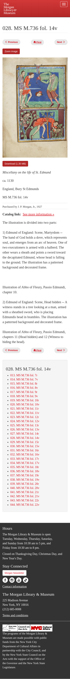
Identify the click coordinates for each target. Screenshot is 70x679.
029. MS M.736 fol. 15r (24, 442)
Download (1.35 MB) (15, 163)
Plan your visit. (11, 19)
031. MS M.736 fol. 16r (24, 450)
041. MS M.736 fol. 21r (24, 492)
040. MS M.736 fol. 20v (24, 488)
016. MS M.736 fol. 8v (24, 387)
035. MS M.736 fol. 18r (24, 467)
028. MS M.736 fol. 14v (24, 438)
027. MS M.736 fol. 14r (24, 433)
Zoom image (11, 51)
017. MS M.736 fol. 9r (23, 392)
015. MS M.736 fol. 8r (23, 383)
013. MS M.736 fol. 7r (23, 375)
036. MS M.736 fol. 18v (24, 471)
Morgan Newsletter (14, 573)
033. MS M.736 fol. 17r (24, 458)
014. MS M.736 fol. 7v (24, 379)
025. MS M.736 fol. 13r (24, 425)
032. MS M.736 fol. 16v (24, 454)
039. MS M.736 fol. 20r (24, 483)
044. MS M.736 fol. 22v (24, 504)
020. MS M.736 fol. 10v (24, 404)
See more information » (38, 214)
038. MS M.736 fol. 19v (24, 479)
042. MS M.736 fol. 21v (24, 496)
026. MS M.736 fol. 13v (24, 429)
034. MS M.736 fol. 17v (24, 463)
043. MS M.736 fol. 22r (24, 500)
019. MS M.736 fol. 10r (24, 400)
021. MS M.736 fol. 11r (24, 408)
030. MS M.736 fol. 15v (24, 446)
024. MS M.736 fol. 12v (24, 421)
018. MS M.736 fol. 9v (24, 396)
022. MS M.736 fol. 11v (24, 413)
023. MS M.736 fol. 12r (24, 417)
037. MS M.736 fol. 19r (24, 475)
